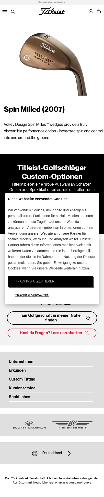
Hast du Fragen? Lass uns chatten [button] (55, 333)
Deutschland (52, 453)
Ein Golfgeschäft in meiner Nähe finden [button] (56, 318)
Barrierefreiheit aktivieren (50, 2)
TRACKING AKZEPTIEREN (34, 281)
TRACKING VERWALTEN (32, 295)
